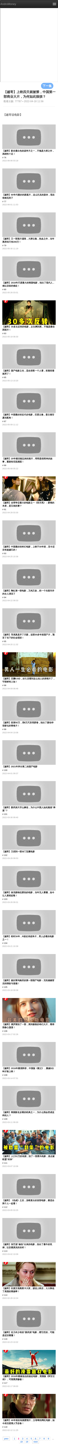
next (36, 1441)
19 (27, 1441)
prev (6, 1438)
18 (21, 1441)
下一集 (47, 85)
